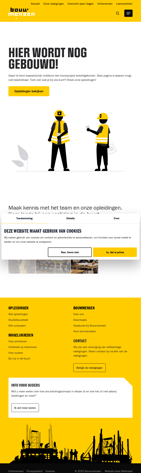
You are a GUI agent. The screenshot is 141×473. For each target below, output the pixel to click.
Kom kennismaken (84, 331)
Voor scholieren (17, 341)
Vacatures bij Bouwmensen (89, 325)
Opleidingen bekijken (28, 91)
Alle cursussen (17, 325)
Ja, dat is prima (115, 252)
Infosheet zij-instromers (22, 347)
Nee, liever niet (70, 252)
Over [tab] (116, 218)
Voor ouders (15, 352)
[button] (128, 13)
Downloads (80, 320)
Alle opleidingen (18, 314)
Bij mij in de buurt (19, 358)
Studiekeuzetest (18, 320)
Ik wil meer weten (25, 408)
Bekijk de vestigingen (89, 367)
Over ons (78, 314)
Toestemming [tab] (24, 218)
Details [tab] (70, 218)
